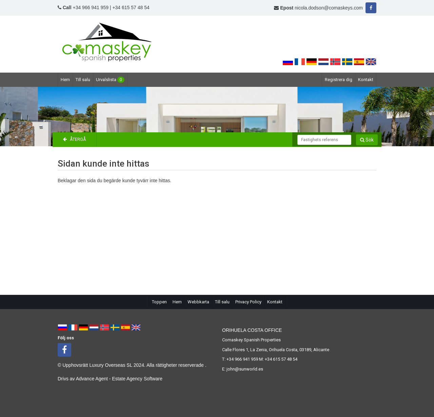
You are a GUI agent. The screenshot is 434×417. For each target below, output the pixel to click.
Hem (65, 79)
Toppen (159, 301)
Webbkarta (198, 301)
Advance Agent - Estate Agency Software (119, 378)
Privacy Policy (248, 301)
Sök (367, 140)
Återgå (74, 139)
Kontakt (365, 79)
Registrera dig (338, 79)
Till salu (83, 79)
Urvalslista (110, 80)
